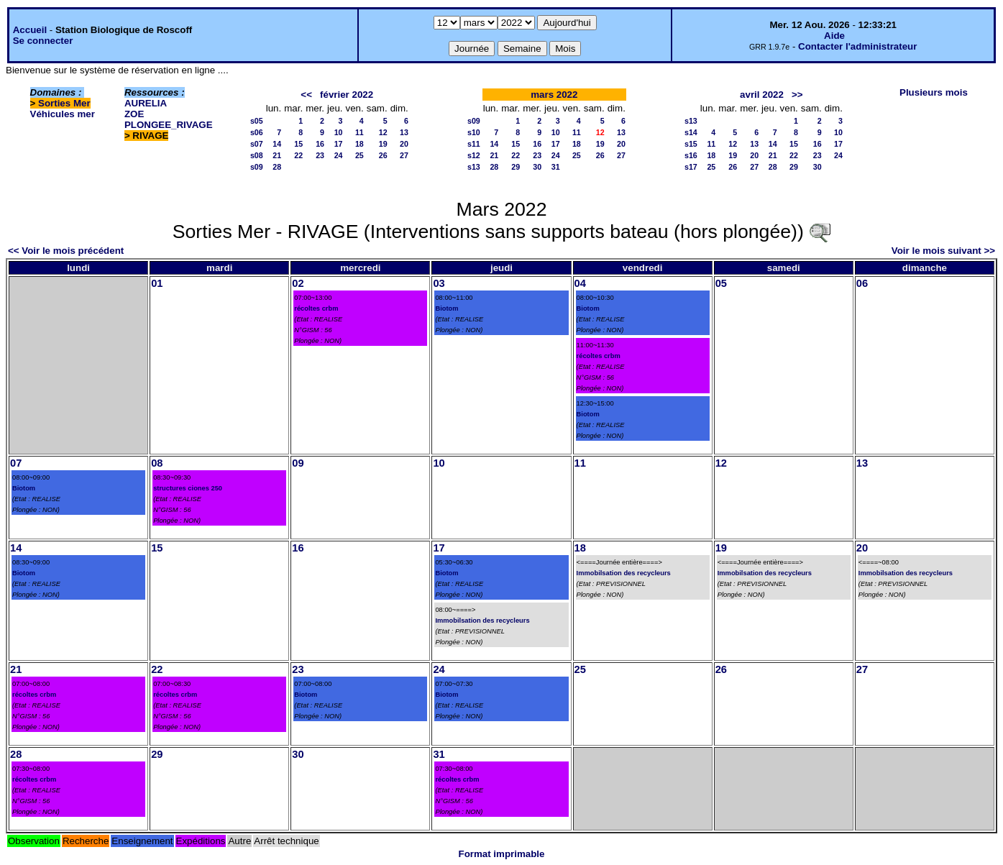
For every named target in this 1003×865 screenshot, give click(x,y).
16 (320, 143)
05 (721, 283)
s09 (256, 167)
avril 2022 (762, 94)
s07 (256, 143)
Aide (834, 35)
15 (298, 143)
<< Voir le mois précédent (66, 250)
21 (276, 155)
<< (306, 94)
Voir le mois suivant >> (943, 250)
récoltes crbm (316, 308)
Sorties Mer (64, 103)
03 (438, 283)
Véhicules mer (62, 114)
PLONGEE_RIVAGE (168, 124)
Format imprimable (502, 853)
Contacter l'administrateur (857, 46)
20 (404, 143)
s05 (256, 120)
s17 (690, 167)
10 (338, 132)
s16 (690, 155)
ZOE (134, 114)
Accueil (30, 29)
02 (297, 283)
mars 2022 (554, 94)
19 (383, 143)
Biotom (446, 308)
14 (276, 143)
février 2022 (346, 94)
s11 (473, 143)
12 (383, 132)
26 (383, 155)
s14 (690, 132)
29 (515, 167)
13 (404, 132)
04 (580, 283)
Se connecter (43, 40)
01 (156, 283)
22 (298, 155)
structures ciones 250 (187, 488)
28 (276, 167)
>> (797, 94)
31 (555, 167)
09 (297, 463)
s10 (473, 132)
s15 (690, 143)
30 (537, 167)
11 (359, 132)
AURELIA (145, 103)
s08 (256, 155)
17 (338, 143)
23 (320, 155)
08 (156, 463)
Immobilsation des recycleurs (482, 620)
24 (338, 155)
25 (359, 155)
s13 (473, 167)
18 (359, 143)
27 (404, 155)
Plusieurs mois (933, 92)
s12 (473, 155)
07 (16, 463)
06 (862, 283)
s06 (256, 132)
